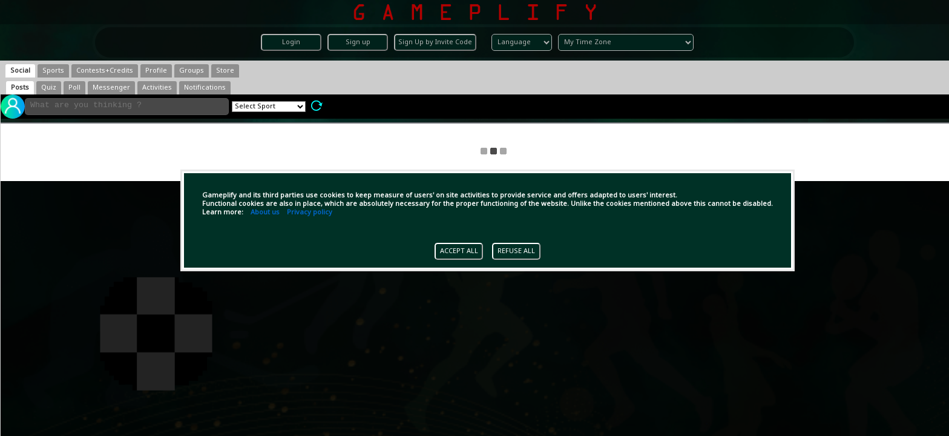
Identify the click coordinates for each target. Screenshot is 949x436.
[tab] (20, 71)
